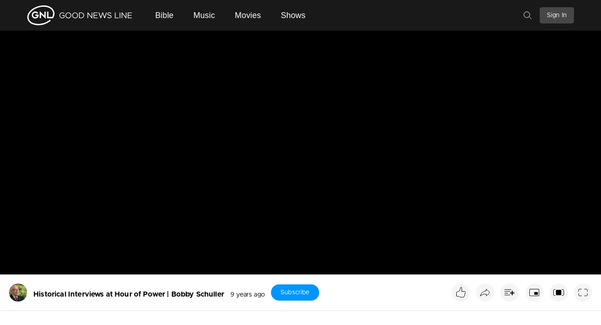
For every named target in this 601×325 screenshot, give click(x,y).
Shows (293, 15)
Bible (164, 15)
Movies (248, 15)
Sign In (557, 15)
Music (204, 15)
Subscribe (294, 292)
